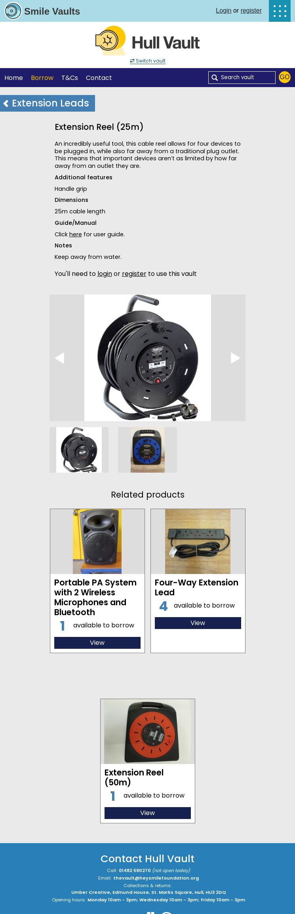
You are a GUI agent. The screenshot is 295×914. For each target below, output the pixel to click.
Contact (99, 77)
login (104, 273)
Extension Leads (45, 103)
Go (285, 77)
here (75, 234)
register (251, 10)
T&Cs (69, 77)
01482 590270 (135, 870)
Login (223, 10)
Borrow (42, 77)
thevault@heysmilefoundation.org (156, 878)
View (97, 642)
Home (13, 77)
